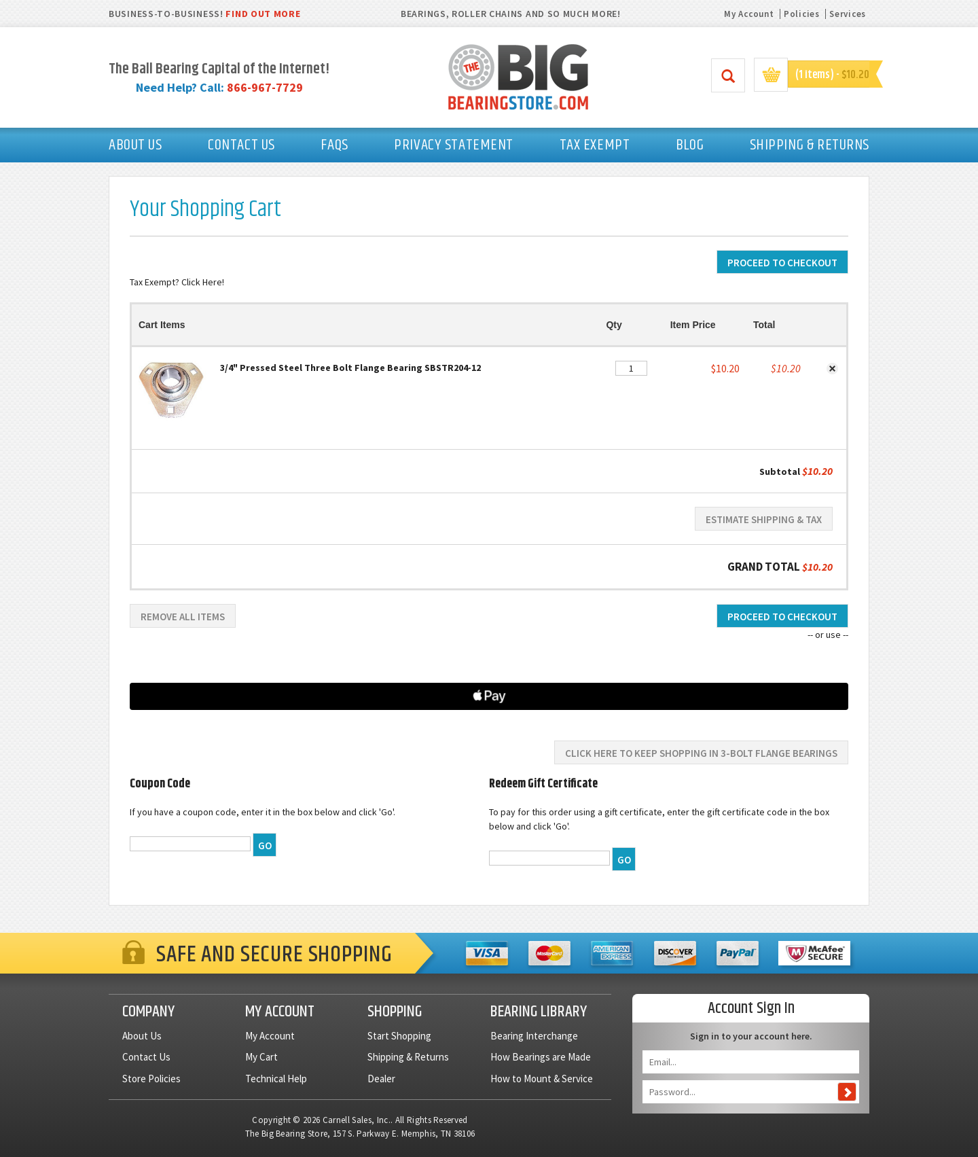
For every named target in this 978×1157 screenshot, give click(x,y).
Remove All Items (183, 616)
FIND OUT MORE (262, 13)
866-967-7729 (265, 87)
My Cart (261, 1056)
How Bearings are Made (540, 1056)
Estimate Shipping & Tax (764, 519)
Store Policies (151, 1078)
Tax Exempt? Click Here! (177, 282)
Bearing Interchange (534, 1035)
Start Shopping (399, 1035)
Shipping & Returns (408, 1056)
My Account (749, 14)
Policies (802, 14)
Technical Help (276, 1078)
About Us (142, 1035)
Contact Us (146, 1056)
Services (847, 14)
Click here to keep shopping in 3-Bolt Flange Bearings (701, 753)
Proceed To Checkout (782, 262)
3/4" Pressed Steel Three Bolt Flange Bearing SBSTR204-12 (350, 367)
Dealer (381, 1078)
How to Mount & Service (541, 1078)
